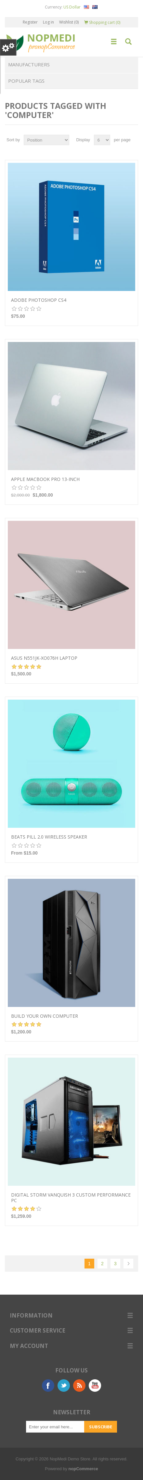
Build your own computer (44, 1016)
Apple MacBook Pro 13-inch (45, 479)
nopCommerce (83, 1468)
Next (128, 1263)
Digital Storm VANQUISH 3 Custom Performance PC (71, 1197)
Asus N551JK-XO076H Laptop (44, 658)
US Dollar (72, 7)
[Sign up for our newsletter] (55, 1427)
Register (30, 22)
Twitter (64, 1385)
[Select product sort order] (46, 140)
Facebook (48, 1385)
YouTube (95, 1385)
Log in (48, 22)
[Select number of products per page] (102, 140)
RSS (79, 1385)
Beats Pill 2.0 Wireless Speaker (49, 837)
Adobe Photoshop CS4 (38, 300)
